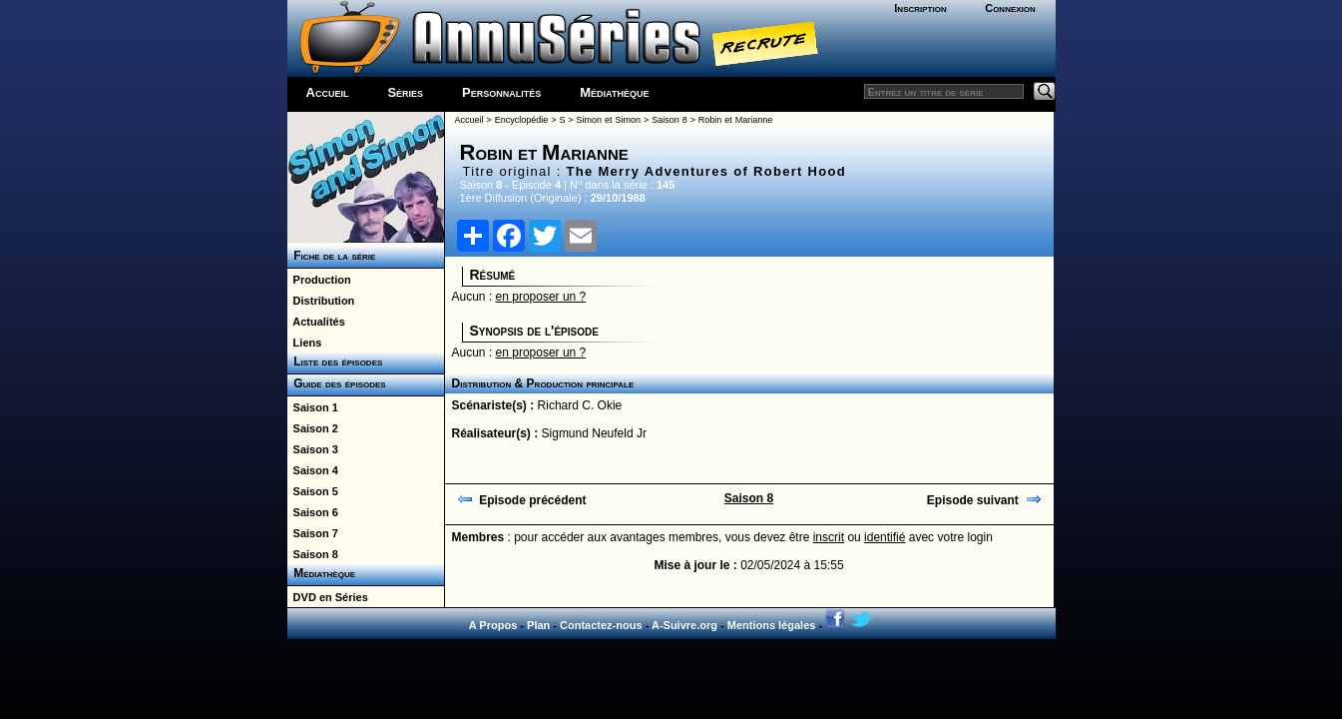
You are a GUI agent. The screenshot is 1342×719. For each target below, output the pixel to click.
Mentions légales (771, 625)
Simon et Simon (609, 120)
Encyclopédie (522, 120)
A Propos (493, 625)
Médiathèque (614, 92)
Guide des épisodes (336, 383)
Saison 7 (312, 533)
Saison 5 (312, 491)
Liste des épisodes (335, 361)
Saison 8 (312, 554)
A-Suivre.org (684, 625)
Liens (304, 343)
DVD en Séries (327, 597)
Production (319, 280)
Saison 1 (312, 407)
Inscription (920, 8)
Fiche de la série (331, 256)
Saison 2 (312, 428)
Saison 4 (312, 470)
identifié (884, 537)
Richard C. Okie (580, 405)
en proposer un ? (541, 297)
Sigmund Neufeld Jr (594, 433)
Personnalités (501, 92)
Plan (538, 625)
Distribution (321, 301)
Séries (405, 92)
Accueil (327, 92)
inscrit (828, 537)
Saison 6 (312, 512)
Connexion (1010, 8)
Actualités (316, 322)
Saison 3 (312, 449)
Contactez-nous (601, 625)
